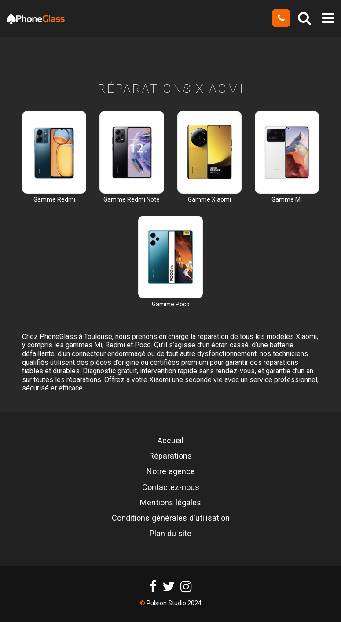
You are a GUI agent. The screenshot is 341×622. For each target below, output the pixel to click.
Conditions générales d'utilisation (171, 518)
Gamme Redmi (54, 199)
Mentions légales (170, 502)
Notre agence (171, 471)
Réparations (170, 456)
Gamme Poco (171, 304)
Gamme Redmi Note (131, 199)
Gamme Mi (286, 199)
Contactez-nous (170, 487)
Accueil (170, 440)
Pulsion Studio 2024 (174, 603)
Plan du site (170, 533)
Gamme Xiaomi (209, 199)
